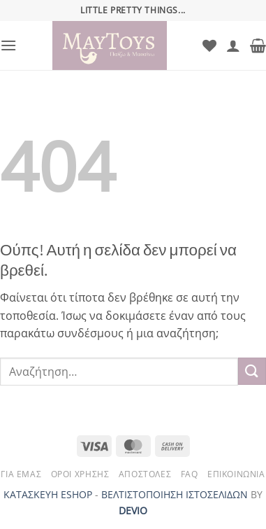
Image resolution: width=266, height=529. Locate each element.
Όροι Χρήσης (80, 474)
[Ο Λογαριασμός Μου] (233, 45)
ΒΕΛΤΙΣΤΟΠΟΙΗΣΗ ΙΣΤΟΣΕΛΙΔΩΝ (174, 494)
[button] (8, 45)
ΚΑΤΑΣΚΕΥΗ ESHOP (47, 494)
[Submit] (252, 371)
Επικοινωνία (236, 474)
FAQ (189, 474)
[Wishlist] (209, 45)
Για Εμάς (21, 474)
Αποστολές (145, 474)
